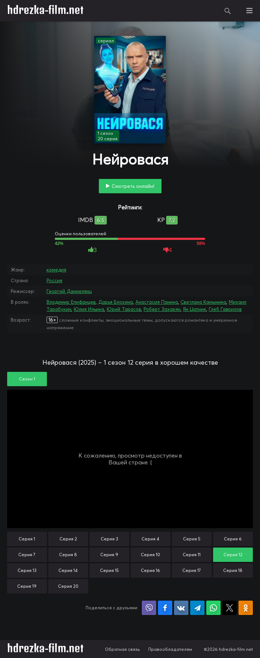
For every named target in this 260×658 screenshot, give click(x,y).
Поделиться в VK (181, 608)
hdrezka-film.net (45, 10)
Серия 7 (26, 554)
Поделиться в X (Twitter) (229, 608)
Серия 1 (27, 538)
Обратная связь (122, 649)
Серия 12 (232, 554)
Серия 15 (109, 570)
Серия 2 (68, 538)
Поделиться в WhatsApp (213, 608)
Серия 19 (27, 586)
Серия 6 (233, 538)
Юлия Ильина (89, 309)
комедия (56, 270)
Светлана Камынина (203, 302)
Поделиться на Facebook (165, 608)
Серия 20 (68, 586)
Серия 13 (27, 570)
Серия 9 (109, 554)
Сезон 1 (27, 379)
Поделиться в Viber (149, 608)
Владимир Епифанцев (71, 302)
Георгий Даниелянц (69, 291)
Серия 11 (192, 554)
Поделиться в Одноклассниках (246, 608)
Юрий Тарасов (124, 309)
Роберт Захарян (162, 309)
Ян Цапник (194, 309)
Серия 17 (191, 570)
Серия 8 (68, 554)
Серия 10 (150, 554)
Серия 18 (232, 570)
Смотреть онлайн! (133, 186)
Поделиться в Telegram (197, 608)
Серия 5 (192, 538)
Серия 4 (150, 538)
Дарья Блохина (115, 302)
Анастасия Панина (156, 302)
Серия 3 (109, 538)
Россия (54, 280)
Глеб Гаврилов (225, 309)
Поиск (228, 11)
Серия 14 (68, 570)
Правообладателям (170, 649)
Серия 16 (150, 570)
